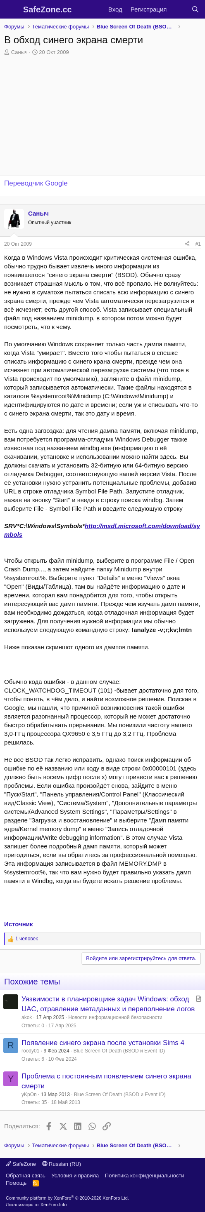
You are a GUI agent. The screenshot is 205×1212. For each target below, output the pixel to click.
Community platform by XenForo (67, 1198)
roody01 (30, 1051)
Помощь (16, 1183)
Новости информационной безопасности (115, 1017)
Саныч (19, 52)
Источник (18, 924)
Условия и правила (75, 1175)
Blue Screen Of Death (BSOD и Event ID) (119, 1051)
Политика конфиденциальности (144, 1175)
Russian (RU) (61, 1164)
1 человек (26, 939)
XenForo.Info (54, 1204)
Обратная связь (25, 1175)
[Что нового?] (179, 9)
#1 (198, 244)
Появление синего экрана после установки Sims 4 (102, 1043)
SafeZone (21, 1164)
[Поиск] (195, 9)
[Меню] (11, 9)
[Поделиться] (187, 244)
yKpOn (29, 1094)
